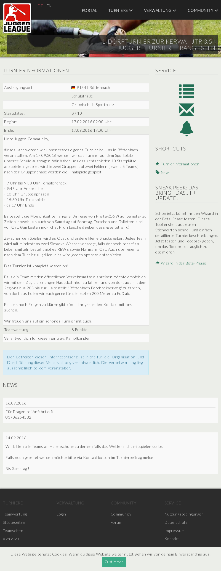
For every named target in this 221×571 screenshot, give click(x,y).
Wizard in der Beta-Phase (180, 263)
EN (49, 5)
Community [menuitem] (203, 10)
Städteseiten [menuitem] (14, 522)
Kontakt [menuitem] (171, 538)
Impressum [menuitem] (174, 530)
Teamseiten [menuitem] (13, 530)
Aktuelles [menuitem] (11, 538)
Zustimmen (114, 561)
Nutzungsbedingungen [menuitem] (184, 514)
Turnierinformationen (177, 164)
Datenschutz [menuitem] (176, 522)
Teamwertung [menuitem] (15, 514)
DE (40, 5)
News (162, 172)
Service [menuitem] (172, 503)
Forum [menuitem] (117, 522)
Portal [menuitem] (89, 10)
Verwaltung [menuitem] (160, 10)
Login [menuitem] (61, 514)
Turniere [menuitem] (120, 10)
